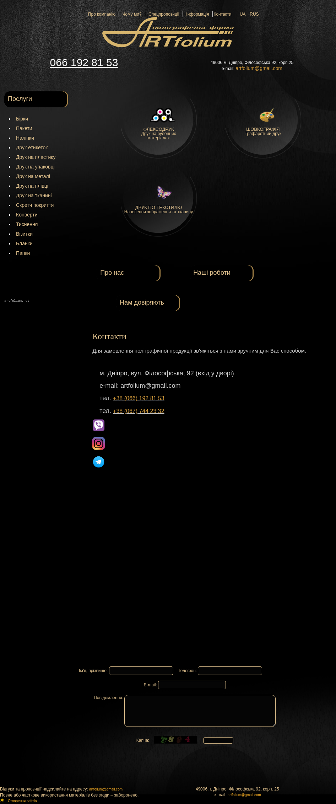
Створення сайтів (22, 801)
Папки (23, 253)
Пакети (24, 128)
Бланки (24, 243)
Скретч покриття (35, 205)
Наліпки (25, 138)
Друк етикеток (32, 147)
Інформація (196, 14)
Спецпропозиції (162, 14)
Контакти (222, 14)
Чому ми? (131, 14)
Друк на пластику (36, 157)
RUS (254, 14)
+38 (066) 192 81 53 (138, 398)
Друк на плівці (32, 186)
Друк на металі (33, 176)
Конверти (26, 215)
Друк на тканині (34, 195)
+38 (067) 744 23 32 (138, 411)
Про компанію (101, 14)
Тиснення (27, 224)
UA (243, 14)
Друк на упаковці (35, 167)
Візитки (24, 234)
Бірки (22, 119)
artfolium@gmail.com (106, 789)
